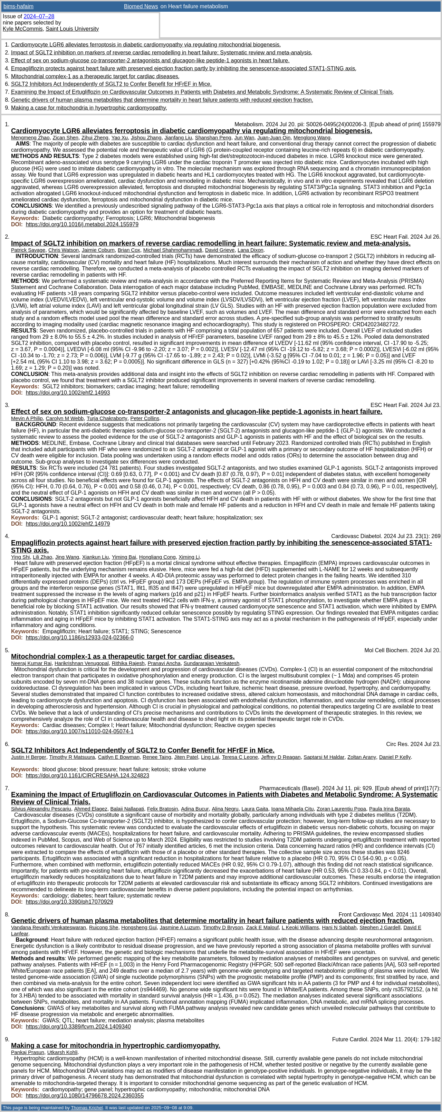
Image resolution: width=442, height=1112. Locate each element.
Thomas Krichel (87, 1107)
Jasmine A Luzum (180, 927)
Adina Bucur (195, 809)
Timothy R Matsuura (72, 757)
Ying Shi (20, 557)
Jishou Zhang (146, 137)
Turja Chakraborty (107, 418)
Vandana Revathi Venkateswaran (48, 927)
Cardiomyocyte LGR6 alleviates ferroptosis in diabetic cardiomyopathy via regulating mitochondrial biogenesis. (146, 45)
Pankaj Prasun (27, 1052)
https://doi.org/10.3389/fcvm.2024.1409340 (78, 1027)
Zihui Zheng (94, 137)
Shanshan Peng (213, 137)
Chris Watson (63, 250)
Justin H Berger (28, 757)
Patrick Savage (28, 250)
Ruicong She (103, 927)
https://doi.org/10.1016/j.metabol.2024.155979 (82, 224)
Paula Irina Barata (389, 809)
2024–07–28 (38, 16)
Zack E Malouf (262, 927)
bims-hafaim (18, 6)
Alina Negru (225, 809)
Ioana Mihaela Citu (292, 809)
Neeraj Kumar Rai (31, 663)
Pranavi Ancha (164, 663)
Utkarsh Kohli (62, 1052)
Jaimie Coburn (98, 250)
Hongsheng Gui (139, 927)
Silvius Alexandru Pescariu (41, 809)
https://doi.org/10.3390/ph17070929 (69, 902)
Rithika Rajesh (128, 663)
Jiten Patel (186, 757)
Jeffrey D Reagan (281, 757)
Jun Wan (244, 137)
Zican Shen (65, 137)
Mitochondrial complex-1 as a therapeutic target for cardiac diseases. (95, 76)
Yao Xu (120, 137)
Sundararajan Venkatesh (212, 663)
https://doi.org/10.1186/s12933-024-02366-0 (80, 638)
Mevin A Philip (27, 418)
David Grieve (219, 250)
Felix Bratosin (162, 809)
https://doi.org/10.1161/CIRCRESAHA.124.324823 (88, 775)
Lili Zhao (42, 557)
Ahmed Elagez (90, 809)
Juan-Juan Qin (273, 137)
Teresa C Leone (240, 757)
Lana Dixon (250, 250)
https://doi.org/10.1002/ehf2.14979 (68, 524)
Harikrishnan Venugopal (82, 663)
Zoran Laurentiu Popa (341, 809)
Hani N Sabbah (339, 927)
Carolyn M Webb (65, 418)
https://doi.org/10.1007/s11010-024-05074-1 (80, 731)
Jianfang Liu (178, 137)
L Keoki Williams (300, 927)
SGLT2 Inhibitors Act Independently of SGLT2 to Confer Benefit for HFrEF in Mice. (111, 84)
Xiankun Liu (95, 557)
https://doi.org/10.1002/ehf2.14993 (68, 393)
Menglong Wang (312, 137)
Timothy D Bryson (223, 927)
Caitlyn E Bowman (119, 757)
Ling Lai (210, 757)
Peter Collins (145, 418)
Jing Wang (67, 557)
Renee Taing (157, 757)
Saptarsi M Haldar (324, 757)
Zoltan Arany (361, 757)
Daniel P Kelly (395, 757)
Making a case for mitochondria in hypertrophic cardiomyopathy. (89, 108)
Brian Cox (129, 250)
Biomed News (141, 6)
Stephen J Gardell (379, 927)
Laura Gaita (254, 809)
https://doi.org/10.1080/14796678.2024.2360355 (85, 1096)
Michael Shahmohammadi (172, 250)
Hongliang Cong (157, 557)
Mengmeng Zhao (30, 137)
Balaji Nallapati (127, 809)
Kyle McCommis (23, 29)
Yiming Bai (124, 557)
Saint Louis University (72, 29)
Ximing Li (189, 557)
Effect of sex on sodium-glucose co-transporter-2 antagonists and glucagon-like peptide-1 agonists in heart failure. (150, 60)
